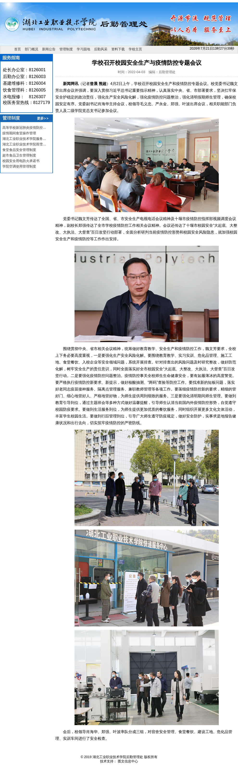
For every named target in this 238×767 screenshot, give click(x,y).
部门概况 (31, 49)
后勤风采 (100, 49)
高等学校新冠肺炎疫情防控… (24, 128)
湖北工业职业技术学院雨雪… (24, 144)
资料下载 (118, 49)
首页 (17, 49)
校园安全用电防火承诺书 (20, 161)
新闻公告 (49, 49)
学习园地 (83, 49)
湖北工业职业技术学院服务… (24, 139)
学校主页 (135, 49)
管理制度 (66, 49)
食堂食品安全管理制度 (19, 150)
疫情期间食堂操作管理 (19, 133)
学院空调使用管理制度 (19, 166)
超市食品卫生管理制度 (19, 155)
